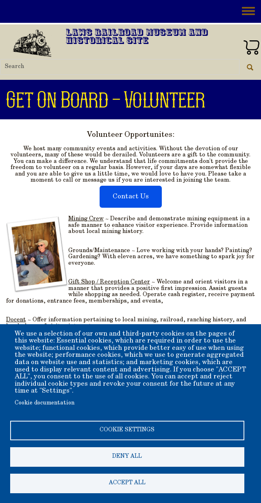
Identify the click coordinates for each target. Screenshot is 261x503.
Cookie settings (127, 430)
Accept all (127, 483)
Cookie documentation (44, 403)
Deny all (127, 456)
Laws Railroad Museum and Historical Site (137, 37)
